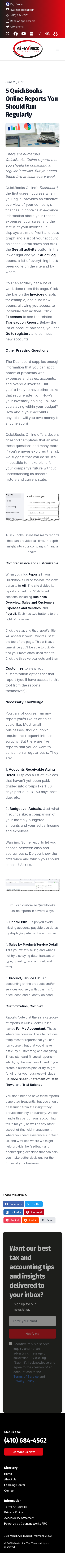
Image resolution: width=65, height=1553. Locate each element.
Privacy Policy (23, 1383)
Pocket (12, 1220)
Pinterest (34, 1212)
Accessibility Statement (19, 1518)
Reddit (30, 1220)
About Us (10, 1479)
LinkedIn (13, 1212)
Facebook (13, 1204)
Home (8, 1474)
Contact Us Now (24, 1452)
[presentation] (35, 1397)
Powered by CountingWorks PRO (25, 1523)
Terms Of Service (15, 1506)
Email (47, 1220)
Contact (9, 1490)
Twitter (33, 1204)
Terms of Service (25, 1377)
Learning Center (14, 1485)
